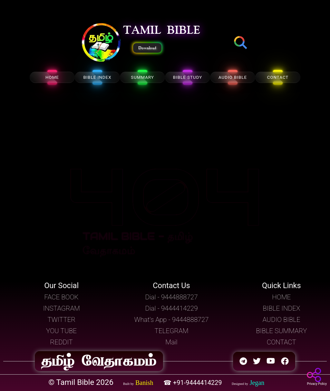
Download (147, 48)
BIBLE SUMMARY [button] (281, 331)
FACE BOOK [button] (61, 297)
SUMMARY (142, 77)
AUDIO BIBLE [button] (281, 319)
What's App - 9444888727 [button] (171, 319)
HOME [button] (281, 297)
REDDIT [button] (61, 342)
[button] (101, 43)
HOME (52, 77)
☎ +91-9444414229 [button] (193, 382)
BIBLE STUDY (187, 77)
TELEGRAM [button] (172, 331)
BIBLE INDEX (97, 77)
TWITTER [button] (61, 319)
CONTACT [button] (281, 342)
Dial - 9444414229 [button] (171, 308)
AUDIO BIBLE (232, 77)
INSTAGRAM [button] (61, 308)
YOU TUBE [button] (61, 331)
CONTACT (278, 77)
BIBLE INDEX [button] (281, 308)
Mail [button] (171, 342)
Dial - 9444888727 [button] (171, 297)
